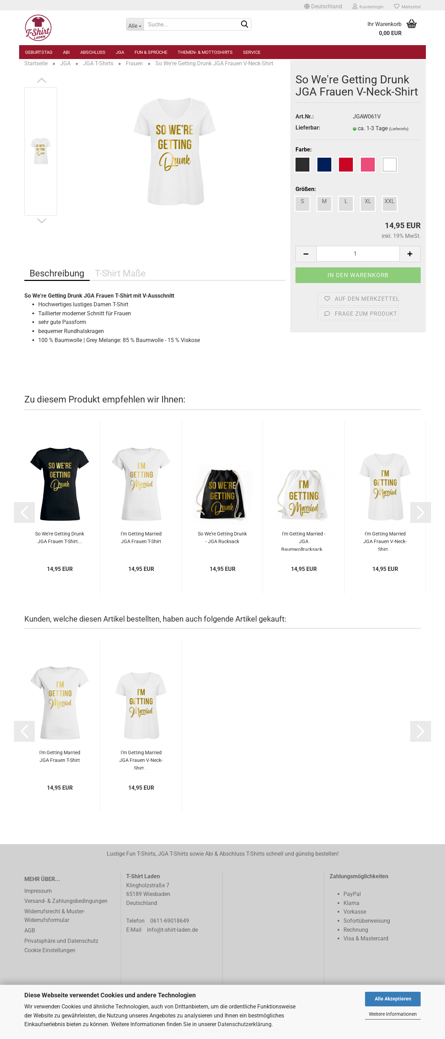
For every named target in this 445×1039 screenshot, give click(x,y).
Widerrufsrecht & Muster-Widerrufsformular (54, 916)
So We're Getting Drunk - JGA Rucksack (222, 537)
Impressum (38, 891)
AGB (29, 930)
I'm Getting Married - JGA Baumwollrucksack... (303, 541)
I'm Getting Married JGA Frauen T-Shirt (141, 537)
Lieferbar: (308, 127)
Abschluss (92, 52)
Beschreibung (57, 273)
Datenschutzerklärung (245, 1024)
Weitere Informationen (393, 1014)
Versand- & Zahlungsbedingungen (65, 901)
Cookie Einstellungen (49, 950)
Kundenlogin (368, 6)
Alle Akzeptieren (393, 998)
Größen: (306, 189)
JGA (120, 52)
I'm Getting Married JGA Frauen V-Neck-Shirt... (385, 541)
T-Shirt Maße (120, 273)
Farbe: (304, 149)
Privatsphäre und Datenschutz (61, 941)
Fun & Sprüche (151, 52)
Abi (66, 52)
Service (251, 52)
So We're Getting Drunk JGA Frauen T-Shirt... (59, 537)
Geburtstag (38, 52)
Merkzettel (407, 6)
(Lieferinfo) (398, 129)
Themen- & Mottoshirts (205, 52)
